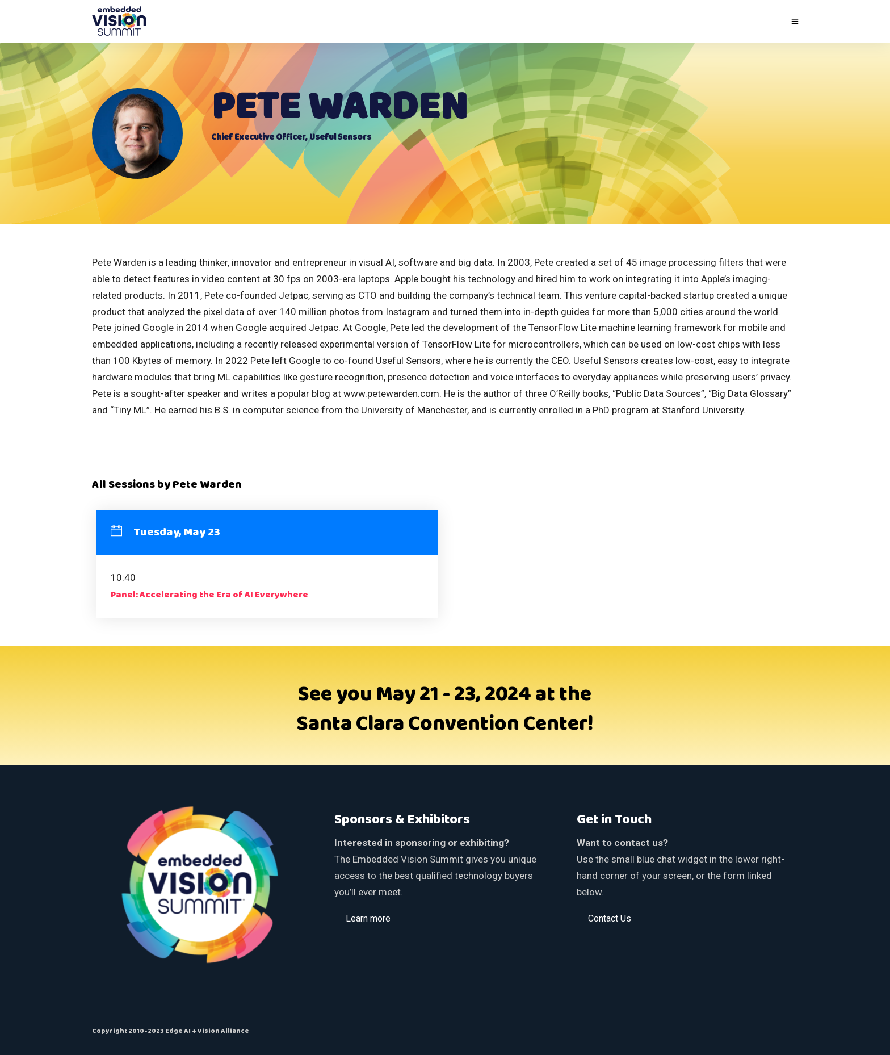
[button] (368, 918)
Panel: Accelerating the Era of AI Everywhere (209, 595)
